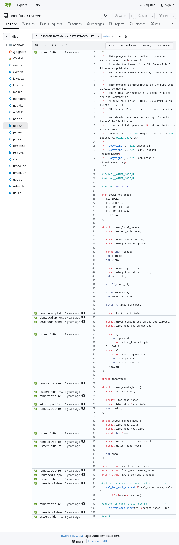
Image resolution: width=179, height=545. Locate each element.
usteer (35, 16)
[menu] (78, 541)
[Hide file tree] (6, 36)
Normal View (128, 45)
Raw (111, 45)
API (104, 541)
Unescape (163, 45)
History (147, 45)
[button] (83, 313)
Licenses (94, 541)
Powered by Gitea (71, 536)
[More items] (172, 24)
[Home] (7, 5)
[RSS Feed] (105, 16)
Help (36, 5)
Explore (22, 5)
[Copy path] (126, 36)
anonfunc (18, 16)
